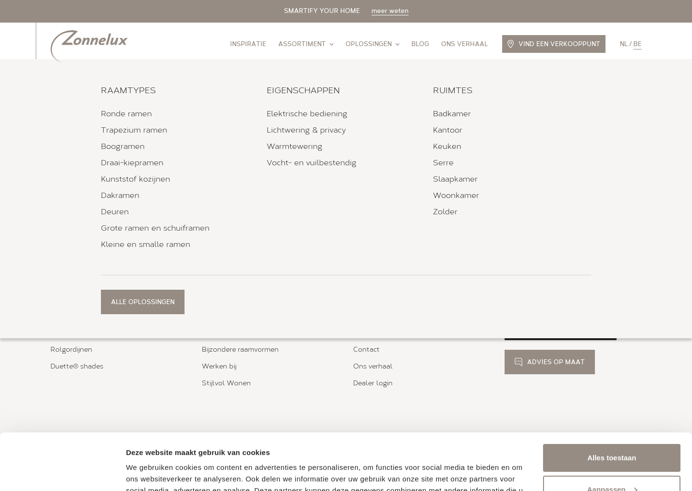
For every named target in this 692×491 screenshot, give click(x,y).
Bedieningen (222, 316)
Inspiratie (248, 44)
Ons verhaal (464, 44)
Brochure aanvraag (383, 316)
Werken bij (219, 366)
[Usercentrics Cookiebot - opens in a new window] (62, 472)
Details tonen (149, 472)
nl (624, 44)
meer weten (389, 10)
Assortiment (306, 44)
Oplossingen (372, 44)
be (637, 44)
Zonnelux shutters (80, 316)
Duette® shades (76, 366)
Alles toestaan (611, 401)
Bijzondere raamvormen (240, 349)
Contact (366, 349)
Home (58, 251)
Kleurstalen (372, 333)
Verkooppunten (96, 251)
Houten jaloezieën (80, 333)
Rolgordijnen (71, 349)
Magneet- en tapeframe (240, 333)
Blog (420, 44)
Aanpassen (612, 433)
